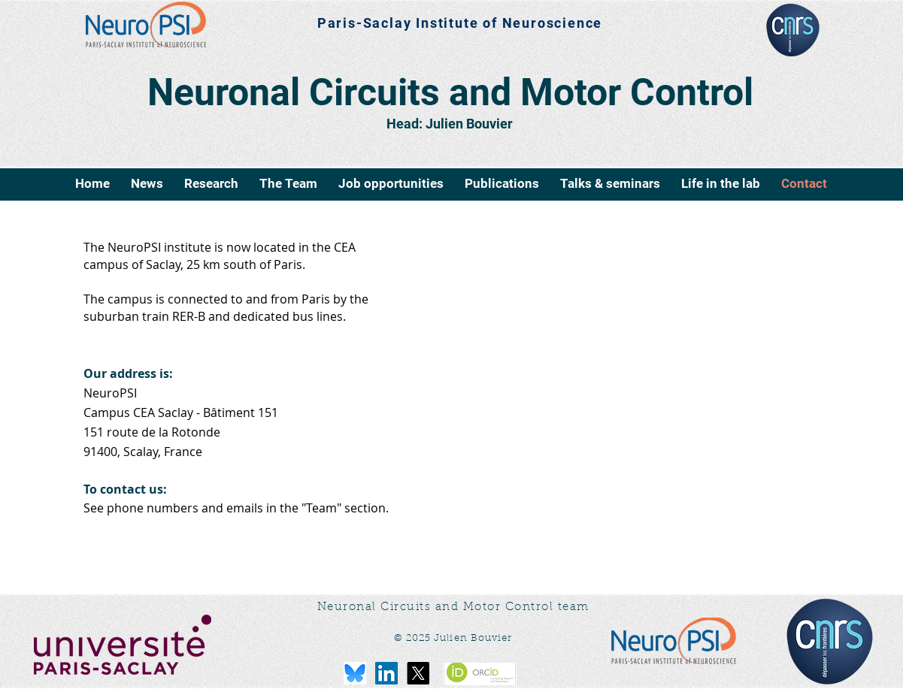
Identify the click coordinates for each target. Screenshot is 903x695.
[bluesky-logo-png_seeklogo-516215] (355, 673)
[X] (418, 673)
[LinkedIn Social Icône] (386, 673)
